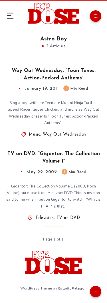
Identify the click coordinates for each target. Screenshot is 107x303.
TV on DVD (68, 218)
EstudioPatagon (72, 288)
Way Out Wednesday (64, 134)
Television (44, 218)
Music (35, 134)
